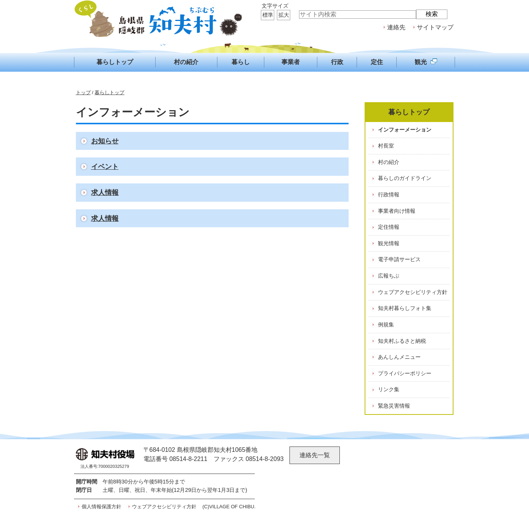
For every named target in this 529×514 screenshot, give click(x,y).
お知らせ (105, 141)
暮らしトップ (109, 92)
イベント (105, 166)
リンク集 (388, 389)
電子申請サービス (399, 259)
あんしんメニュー (399, 357)
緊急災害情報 (394, 406)
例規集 (386, 324)
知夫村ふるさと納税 (402, 341)
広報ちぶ (388, 276)
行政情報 (388, 194)
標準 (267, 15)
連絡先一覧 (314, 455)
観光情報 (388, 243)
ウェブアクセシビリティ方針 (412, 292)
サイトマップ (435, 27)
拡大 (283, 15)
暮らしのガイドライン (404, 178)
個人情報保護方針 (101, 506)
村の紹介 (388, 162)
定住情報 (388, 227)
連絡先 (396, 27)
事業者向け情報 (396, 211)
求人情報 (105, 192)
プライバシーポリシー (404, 373)
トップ (83, 92)
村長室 (386, 146)
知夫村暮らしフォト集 (404, 308)
